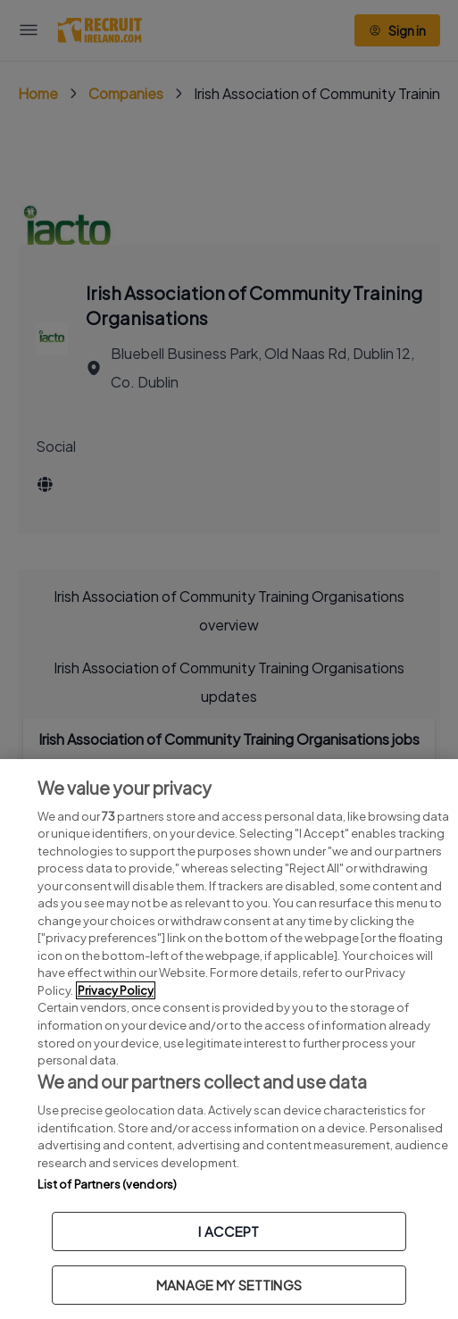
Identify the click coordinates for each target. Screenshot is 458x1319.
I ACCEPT (228, 1231)
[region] (229, 1039)
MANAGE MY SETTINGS (229, 1284)
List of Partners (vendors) (107, 1184)
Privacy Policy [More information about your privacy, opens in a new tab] (116, 990)
